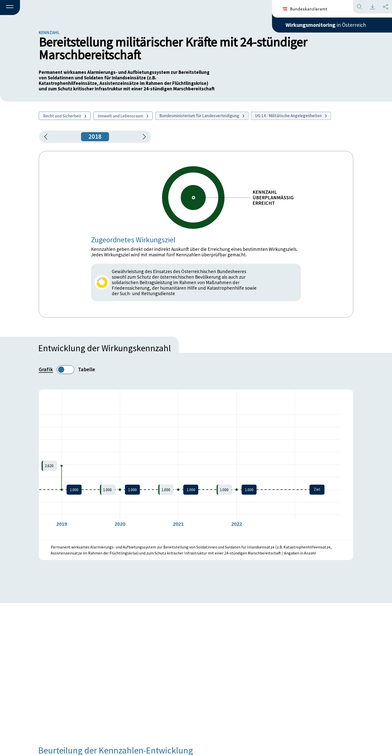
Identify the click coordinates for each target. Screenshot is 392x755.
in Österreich (326, 24)
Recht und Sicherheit (64, 116)
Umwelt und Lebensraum (123, 116)
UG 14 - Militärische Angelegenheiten (291, 115)
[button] (10, 7)
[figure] (196, 465)
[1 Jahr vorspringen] (143, 136)
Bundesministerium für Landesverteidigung (202, 115)
